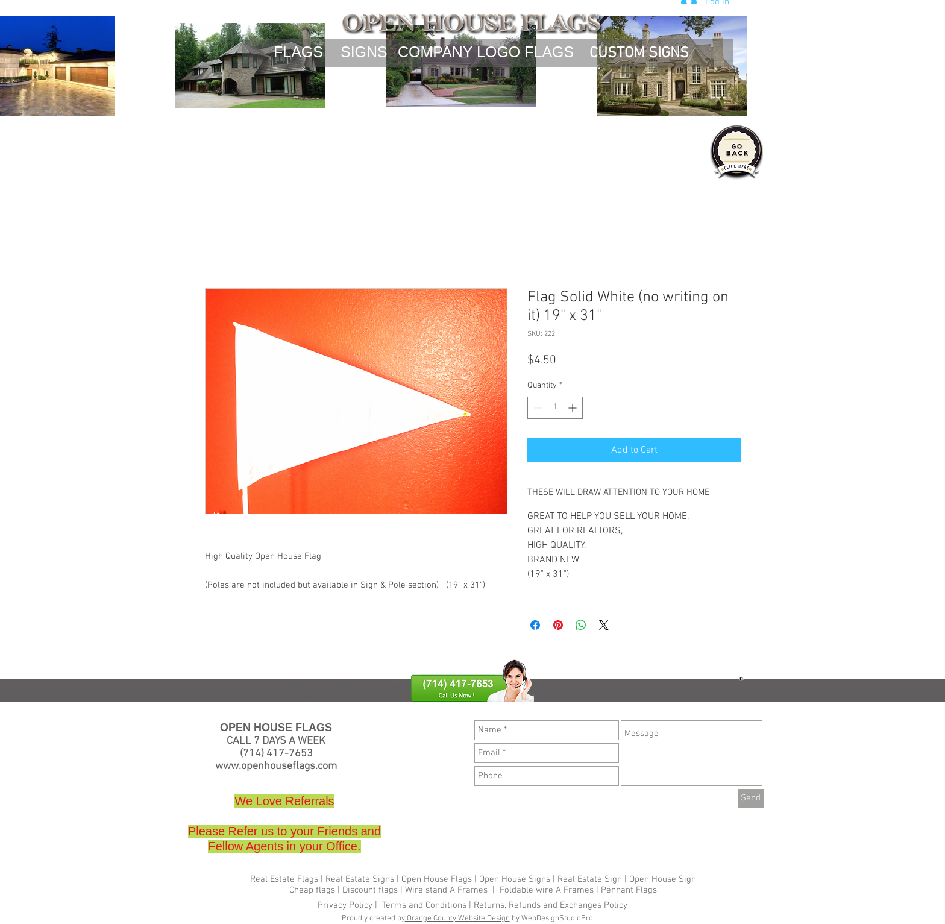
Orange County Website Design (457, 918)
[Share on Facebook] (535, 625)
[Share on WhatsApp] (581, 625)
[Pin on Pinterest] (558, 625)
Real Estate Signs (359, 879)
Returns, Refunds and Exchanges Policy (550, 905)
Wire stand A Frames (359, 687)
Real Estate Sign (588, 879)
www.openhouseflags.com (276, 766)
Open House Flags (436, 879)
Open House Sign (662, 879)
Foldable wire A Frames (547, 890)
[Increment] (573, 407)
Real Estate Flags (284, 879)
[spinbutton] (555, 407)
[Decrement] (536, 407)
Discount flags (370, 890)
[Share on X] (604, 625)
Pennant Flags (629, 890)
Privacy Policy (346, 905)
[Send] (751, 798)
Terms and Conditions (424, 905)
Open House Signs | (517, 879)
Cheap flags (225, 687)
